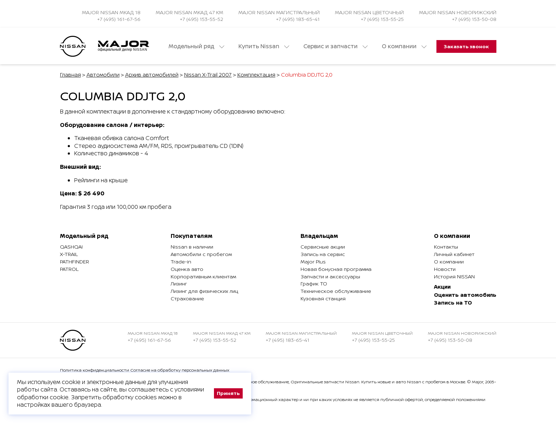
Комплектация (256, 74)
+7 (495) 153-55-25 (382, 19)
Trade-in (181, 261)
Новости (445, 269)
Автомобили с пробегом (201, 254)
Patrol (69, 269)
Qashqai (71, 246)
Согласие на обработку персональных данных (179, 370)
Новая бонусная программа (336, 269)
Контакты (446, 246)
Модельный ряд (196, 46)
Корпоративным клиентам (203, 276)
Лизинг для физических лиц (204, 291)
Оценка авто (187, 269)
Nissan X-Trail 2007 (208, 74)
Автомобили (103, 74)
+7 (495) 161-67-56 (119, 19)
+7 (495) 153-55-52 (201, 19)
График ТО (314, 283)
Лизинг (179, 283)
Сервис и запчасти (335, 46)
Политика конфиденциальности (94, 370)
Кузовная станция (323, 298)
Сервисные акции (323, 246)
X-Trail (69, 254)
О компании (404, 46)
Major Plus (313, 261)
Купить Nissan (263, 46)
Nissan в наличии (192, 246)
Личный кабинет (454, 254)
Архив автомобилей (151, 74)
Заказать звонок (466, 46)
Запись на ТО (453, 302)
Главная (70, 74)
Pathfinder (74, 261)
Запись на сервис (323, 254)
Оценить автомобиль (465, 295)
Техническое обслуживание (336, 291)
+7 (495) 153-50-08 (474, 19)
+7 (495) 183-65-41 (298, 19)
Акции (442, 286)
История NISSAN (454, 276)
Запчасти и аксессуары (330, 276)
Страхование (187, 298)
